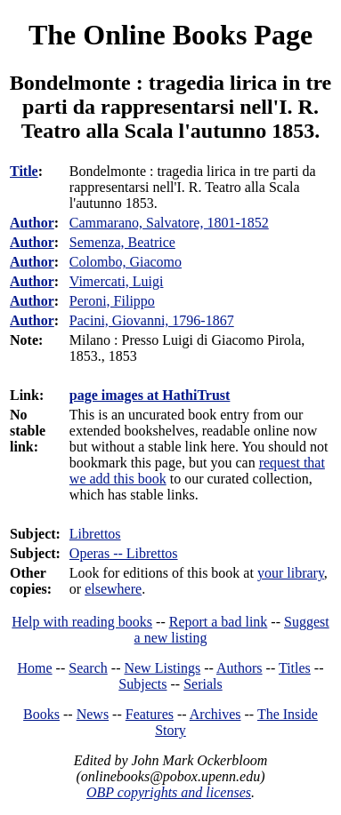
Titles (295, 667)
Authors (239, 667)
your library (290, 572)
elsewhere (113, 588)
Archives (215, 714)
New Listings (162, 667)
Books (41, 714)
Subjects (142, 683)
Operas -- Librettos (123, 553)
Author (32, 222)
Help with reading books (82, 621)
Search (88, 667)
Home (35, 667)
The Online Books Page (170, 35)
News (93, 714)
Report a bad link (218, 621)
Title (24, 171)
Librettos (95, 533)
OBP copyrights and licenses (168, 792)
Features (150, 714)
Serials (203, 683)
